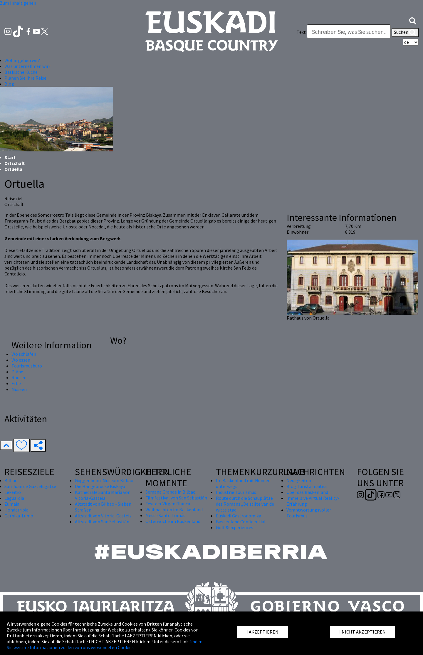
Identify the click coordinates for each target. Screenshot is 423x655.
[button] (412, 20)
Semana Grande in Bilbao (170, 492)
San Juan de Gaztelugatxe (30, 486)
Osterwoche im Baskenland (172, 521)
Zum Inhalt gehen (18, 3)
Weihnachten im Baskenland (174, 509)
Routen (18, 377)
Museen (19, 389)
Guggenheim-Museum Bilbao (104, 480)
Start (10, 157)
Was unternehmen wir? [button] (27, 66)
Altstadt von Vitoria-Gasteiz (103, 516)
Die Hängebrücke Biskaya (100, 486)
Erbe (16, 383)
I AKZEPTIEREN (262, 632)
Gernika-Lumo (18, 516)
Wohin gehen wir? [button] (22, 60)
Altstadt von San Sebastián (102, 521)
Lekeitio (12, 492)
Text (301, 32)
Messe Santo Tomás (165, 515)
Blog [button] (9, 84)
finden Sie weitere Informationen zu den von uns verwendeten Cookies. (104, 644)
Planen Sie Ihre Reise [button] (25, 78)
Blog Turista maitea (306, 486)
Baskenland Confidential (241, 521)
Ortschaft (14, 163)
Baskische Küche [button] (21, 72)
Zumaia (11, 504)
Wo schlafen (23, 354)
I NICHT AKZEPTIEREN (362, 632)
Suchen (405, 32)
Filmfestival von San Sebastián (176, 498)
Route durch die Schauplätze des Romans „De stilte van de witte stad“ (245, 504)
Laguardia (14, 498)
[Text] (349, 31)
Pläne (17, 372)
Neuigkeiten (298, 480)
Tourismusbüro (26, 366)
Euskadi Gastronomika (238, 516)
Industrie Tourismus (236, 492)
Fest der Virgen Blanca (167, 504)
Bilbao (11, 480)
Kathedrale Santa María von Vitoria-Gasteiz (102, 495)
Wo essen (20, 360)
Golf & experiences (234, 527)
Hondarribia (16, 510)
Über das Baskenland (307, 492)
